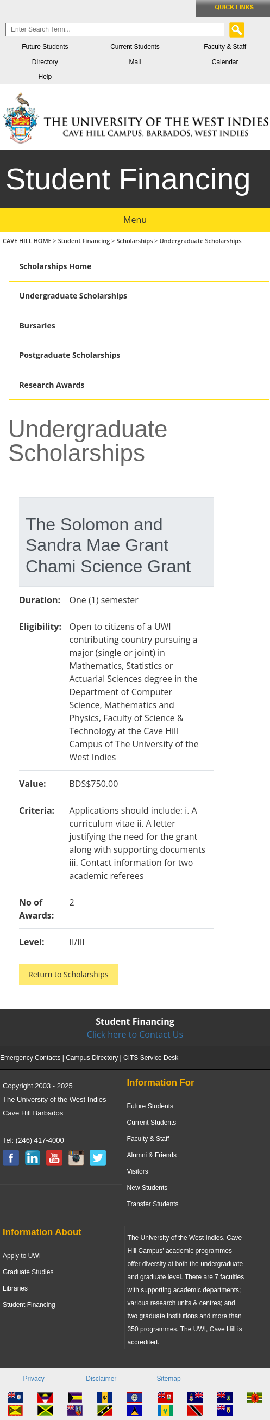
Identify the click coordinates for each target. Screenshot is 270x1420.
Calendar (225, 62)
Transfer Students (153, 1204)
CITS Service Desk (150, 1058)
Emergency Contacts (30, 1058)
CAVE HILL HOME (28, 241)
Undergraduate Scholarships (200, 241)
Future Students (45, 47)
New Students (147, 1188)
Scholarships (134, 241)
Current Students (135, 47)
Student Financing (84, 241)
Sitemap (169, 1378)
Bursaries (37, 325)
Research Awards (51, 385)
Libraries (15, 1288)
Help (45, 76)
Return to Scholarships (68, 974)
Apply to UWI (22, 1256)
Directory (45, 62)
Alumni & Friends (152, 1155)
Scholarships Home (55, 266)
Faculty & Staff (225, 47)
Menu (135, 220)
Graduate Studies (28, 1272)
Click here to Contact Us (135, 1034)
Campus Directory (92, 1058)
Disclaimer (101, 1378)
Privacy (33, 1378)
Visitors (137, 1171)
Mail (135, 62)
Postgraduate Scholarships (69, 355)
